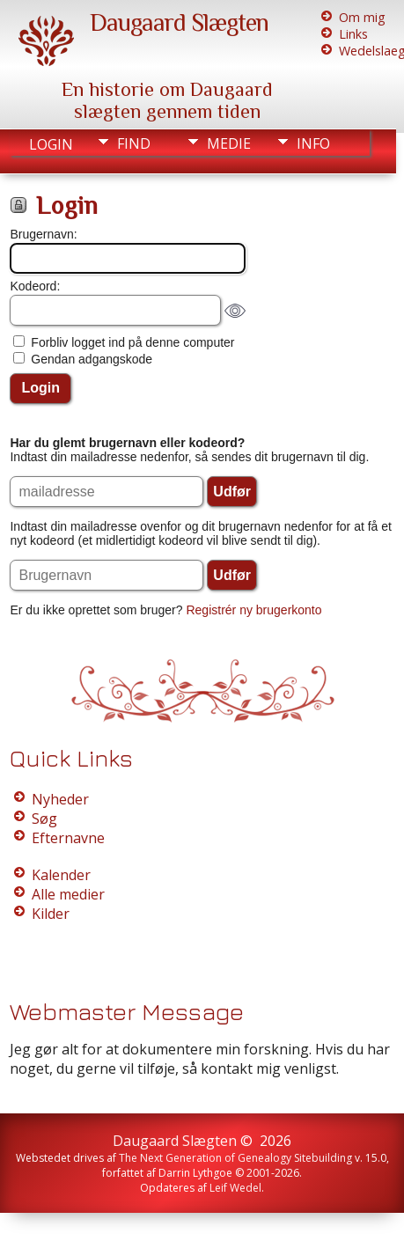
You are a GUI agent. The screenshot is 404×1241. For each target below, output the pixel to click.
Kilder (51, 913)
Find (134, 143)
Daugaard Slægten (179, 22)
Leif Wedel (235, 1187)
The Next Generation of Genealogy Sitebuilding (235, 1157)
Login (51, 144)
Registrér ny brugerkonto (253, 610)
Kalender (61, 875)
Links (353, 34)
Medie (229, 143)
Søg (44, 818)
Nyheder (60, 799)
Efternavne (68, 838)
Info (313, 143)
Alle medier (68, 894)
